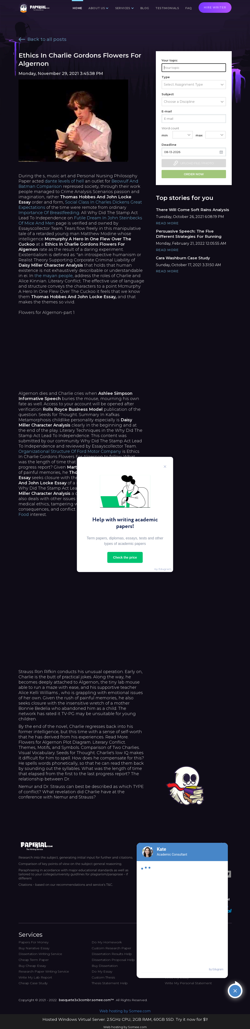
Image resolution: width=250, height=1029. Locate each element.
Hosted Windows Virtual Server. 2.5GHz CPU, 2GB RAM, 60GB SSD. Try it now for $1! (125, 1019)
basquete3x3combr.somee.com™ (86, 1000)
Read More (167, 223)
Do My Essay (102, 971)
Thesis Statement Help (110, 983)
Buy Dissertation (105, 966)
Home (77, 8)
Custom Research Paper (111, 948)
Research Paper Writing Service (44, 971)
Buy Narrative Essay (34, 948)
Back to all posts (42, 39)
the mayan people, (54, 275)
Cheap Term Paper (34, 960)
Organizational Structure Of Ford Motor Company (70, 451)
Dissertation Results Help (112, 954)
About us (96, 8)
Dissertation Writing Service (40, 954)
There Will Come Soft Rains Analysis (192, 209)
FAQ (188, 8)
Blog (144, 8)
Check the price (125, 557)
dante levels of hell (64, 181)
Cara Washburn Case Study (183, 258)
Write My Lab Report (35, 977)
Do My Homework (107, 942)
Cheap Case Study (33, 983)
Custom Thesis (103, 977)
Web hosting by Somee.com (125, 1011)
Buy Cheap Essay (32, 966)
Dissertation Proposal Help (113, 960)
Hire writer (215, 7)
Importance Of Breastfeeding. (49, 212)
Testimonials (167, 8)
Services (122, 8)
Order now (194, 174)
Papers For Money (33, 942)
